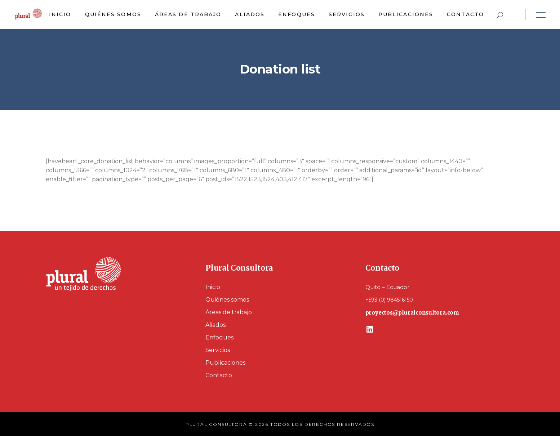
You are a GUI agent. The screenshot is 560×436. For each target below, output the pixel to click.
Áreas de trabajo (228, 312)
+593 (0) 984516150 (389, 300)
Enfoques (219, 337)
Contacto (218, 375)
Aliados (215, 324)
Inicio (212, 287)
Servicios (217, 350)
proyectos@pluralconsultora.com (412, 312)
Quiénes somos (227, 299)
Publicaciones (225, 362)
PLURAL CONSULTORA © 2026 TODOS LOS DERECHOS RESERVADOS (280, 424)
